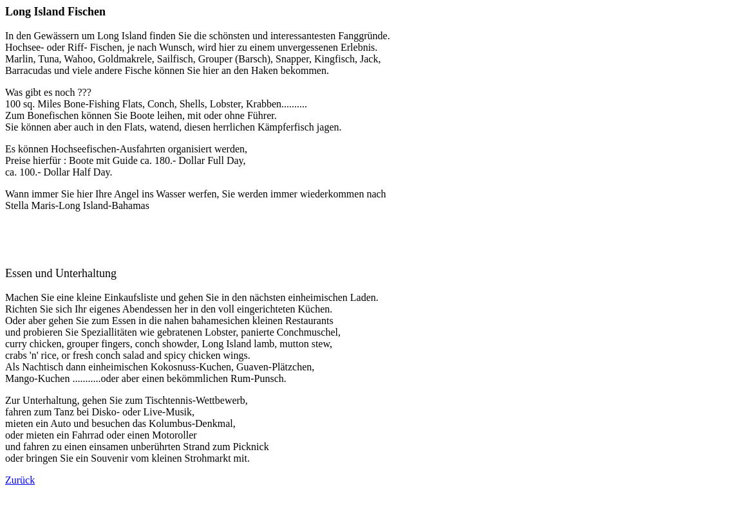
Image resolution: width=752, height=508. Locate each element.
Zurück (20, 480)
